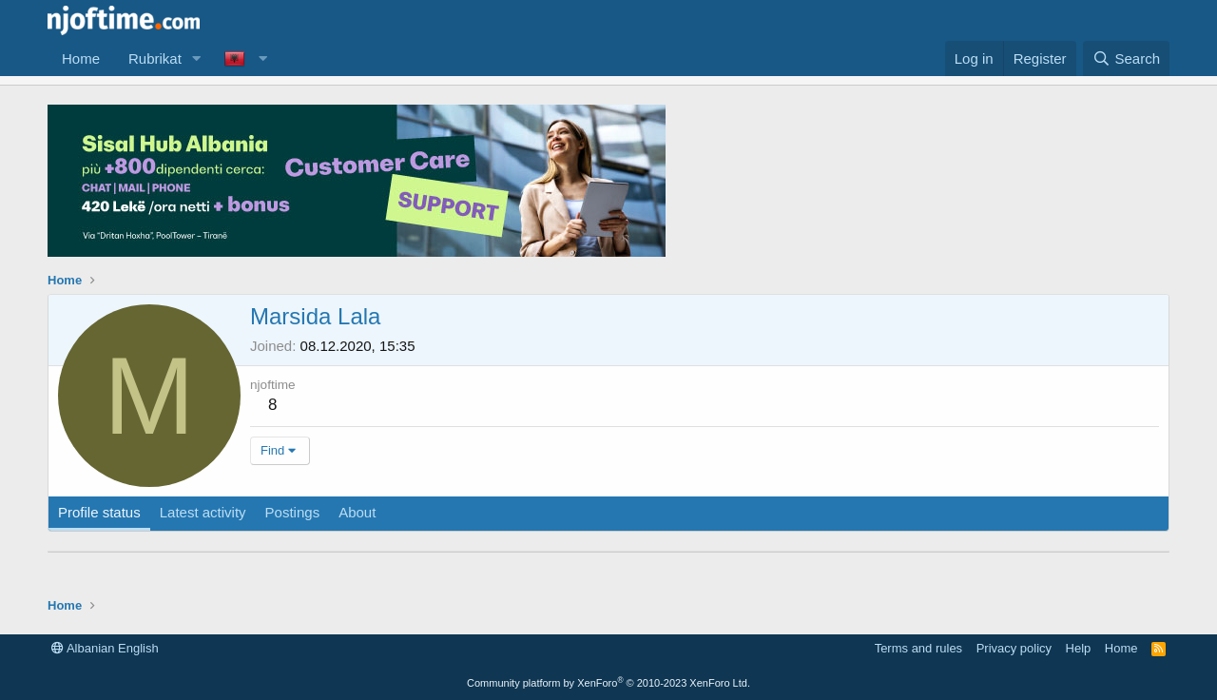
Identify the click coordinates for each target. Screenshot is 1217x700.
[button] (197, 58)
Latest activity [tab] (203, 512)
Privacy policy (1014, 648)
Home (81, 58)
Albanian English (105, 648)
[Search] (1126, 58)
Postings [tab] (292, 512)
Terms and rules (918, 648)
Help (1078, 648)
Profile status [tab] (99, 512)
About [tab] (357, 512)
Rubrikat (155, 58)
